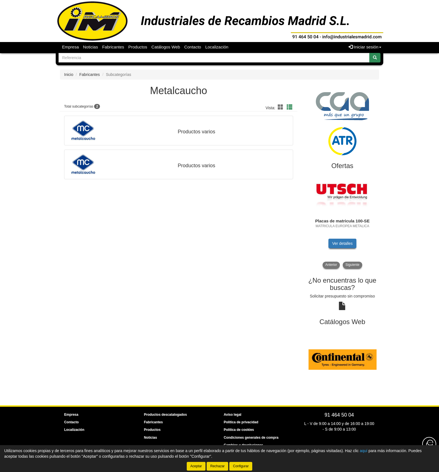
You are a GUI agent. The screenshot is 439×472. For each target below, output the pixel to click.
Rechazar (217, 466)
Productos (137, 47)
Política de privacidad (241, 422)
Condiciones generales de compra (251, 438)
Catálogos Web (165, 47)
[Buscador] (214, 57)
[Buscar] (374, 57)
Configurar (241, 466)
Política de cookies (239, 430)
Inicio (68, 74)
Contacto (192, 47)
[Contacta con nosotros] (429, 444)
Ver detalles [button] (342, 243)
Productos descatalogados (165, 415)
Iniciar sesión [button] (365, 47)
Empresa (70, 47)
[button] (281, 107)
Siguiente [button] (352, 265)
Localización (216, 47)
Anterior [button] (331, 265)
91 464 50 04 (339, 415)
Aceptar (196, 466)
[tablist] (342, 220)
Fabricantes (113, 47)
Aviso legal (232, 415)
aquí (363, 450)
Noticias (90, 47)
